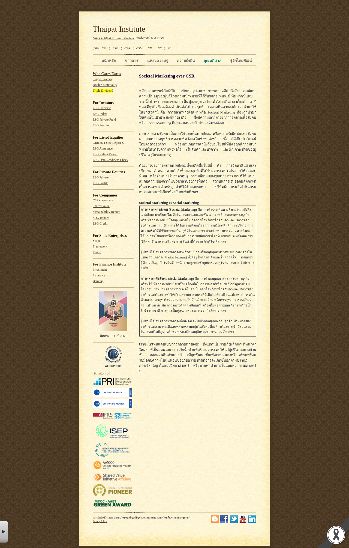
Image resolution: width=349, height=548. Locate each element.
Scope (97, 241)
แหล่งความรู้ (157, 60)
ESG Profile (100, 183)
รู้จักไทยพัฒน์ (241, 60)
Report (97, 252)
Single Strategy (102, 79)
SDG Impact (101, 218)
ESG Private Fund (104, 119)
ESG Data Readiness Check (110, 160)
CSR (127, 48)
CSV (139, 48)
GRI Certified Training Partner (113, 38)
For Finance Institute (109, 264)
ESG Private (101, 177)
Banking (98, 281)
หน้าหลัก (108, 60)
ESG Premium (102, 125)
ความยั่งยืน (186, 60)
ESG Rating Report (105, 154)
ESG (115, 48)
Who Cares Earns (107, 74)
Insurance (99, 275)
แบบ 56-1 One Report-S (108, 143)
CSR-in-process (103, 200)
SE (160, 48)
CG (104, 48)
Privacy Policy (100, 521)
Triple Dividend (103, 91)
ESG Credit (100, 223)
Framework (100, 246)
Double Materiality (105, 85)
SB (170, 48)
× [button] (4, 532)
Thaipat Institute (119, 29)
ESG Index (100, 114)
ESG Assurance (103, 148)
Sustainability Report (106, 212)
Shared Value (101, 206)
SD (150, 48)
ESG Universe (102, 108)
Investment (100, 270)
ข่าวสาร (132, 60)
